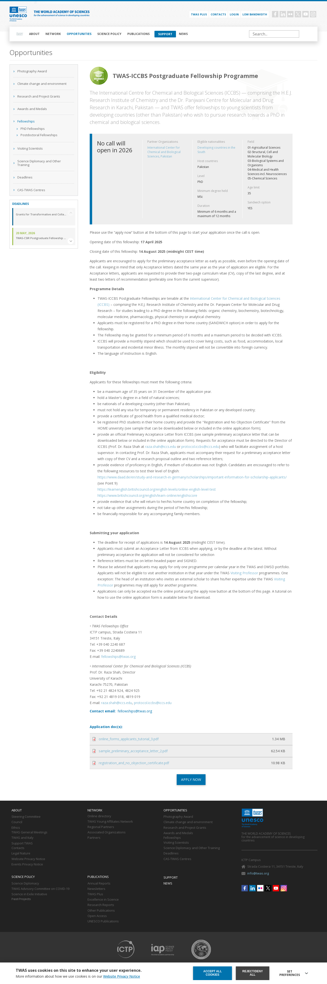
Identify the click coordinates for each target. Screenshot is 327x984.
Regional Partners (100, 827)
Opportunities (79, 34)
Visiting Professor (244, 573)
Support (165, 34)
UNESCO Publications (103, 921)
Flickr (290, 14)
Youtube (305, 14)
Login (234, 14)
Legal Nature (20, 853)
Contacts (218, 14)
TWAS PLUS (199, 14)
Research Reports (100, 905)
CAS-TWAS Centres (31, 190)
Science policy (109, 34)
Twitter (298, 14)
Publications (138, 34)
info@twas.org (258, 873)
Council (16, 822)
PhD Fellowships (33, 128)
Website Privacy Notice (28, 859)
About (34, 34)
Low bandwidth (254, 14)
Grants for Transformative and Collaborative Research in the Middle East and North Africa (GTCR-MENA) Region (41, 214)
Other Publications (101, 911)
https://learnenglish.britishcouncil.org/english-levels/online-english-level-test (157, 489)
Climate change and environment (41, 83)
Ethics (15, 828)
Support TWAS (22, 843)
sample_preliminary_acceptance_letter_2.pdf (133, 751)
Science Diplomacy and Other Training (39, 163)
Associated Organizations (106, 832)
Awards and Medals (32, 109)
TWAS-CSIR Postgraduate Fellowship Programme (41, 238)
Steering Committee (26, 817)
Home (19, 34)
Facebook (275, 14)
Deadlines (25, 177)
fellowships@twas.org (118, 656)
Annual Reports (98, 883)
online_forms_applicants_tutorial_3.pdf (129, 739)
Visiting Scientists (30, 148)
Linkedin (283, 14)
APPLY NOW (191, 779)
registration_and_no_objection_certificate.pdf (134, 763)
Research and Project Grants (38, 96)
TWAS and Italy (22, 838)
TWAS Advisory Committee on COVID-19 (40, 889)
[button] (70, 241)
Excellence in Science (103, 900)
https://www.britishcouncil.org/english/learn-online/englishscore (147, 495)
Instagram (313, 14)
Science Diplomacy (25, 883)
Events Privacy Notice (27, 864)
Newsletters (96, 889)
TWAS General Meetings (29, 832)
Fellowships (26, 121)
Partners (93, 838)
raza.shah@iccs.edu (160, 446)
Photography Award (32, 71)
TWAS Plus (95, 894)
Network (53, 34)
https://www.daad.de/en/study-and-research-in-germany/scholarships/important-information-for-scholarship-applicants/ (192, 477)
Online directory (99, 816)
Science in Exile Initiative (29, 894)
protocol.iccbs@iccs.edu (200, 446)
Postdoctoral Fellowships (39, 135)
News (183, 34)
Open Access (97, 916)
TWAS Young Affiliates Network (110, 822)
